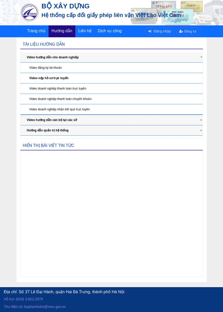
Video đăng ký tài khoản (45, 68)
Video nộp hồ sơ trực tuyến (48, 78)
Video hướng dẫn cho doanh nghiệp (53, 57)
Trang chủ (36, 31)
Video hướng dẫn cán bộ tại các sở (52, 120)
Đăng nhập (159, 31)
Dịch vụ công (110, 31)
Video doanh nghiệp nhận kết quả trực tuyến (59, 109)
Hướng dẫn (62, 31)
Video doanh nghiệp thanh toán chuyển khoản (60, 99)
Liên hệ (85, 31)
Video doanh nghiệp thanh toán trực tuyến (58, 88)
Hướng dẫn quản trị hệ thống (48, 130)
